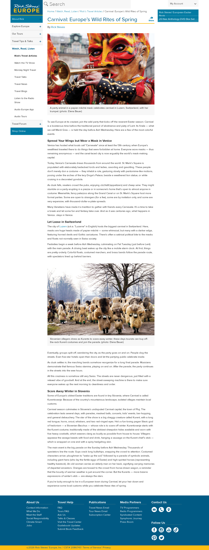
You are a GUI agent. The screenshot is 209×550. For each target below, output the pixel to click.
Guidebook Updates (69, 525)
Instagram (161, 530)
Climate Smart (34, 522)
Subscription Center (100, 514)
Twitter (161, 537)
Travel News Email (99, 507)
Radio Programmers (131, 511)
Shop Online (19, 131)
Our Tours (17, 33)
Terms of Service (92, 547)
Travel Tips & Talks (22, 41)
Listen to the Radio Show (24, 100)
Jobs (29, 525)
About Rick (18, 19)
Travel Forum (19, 123)
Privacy (107, 547)
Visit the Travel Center (69, 522)
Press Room (126, 522)
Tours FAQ (63, 511)
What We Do (33, 511)
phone (161, 509)
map (169, 509)
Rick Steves (58, 27)
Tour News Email (98, 511)
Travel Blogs (20, 91)
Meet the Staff (34, 514)
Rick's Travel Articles (91, 11)
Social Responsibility (37, 518)
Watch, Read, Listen (67, 11)
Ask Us (62, 514)
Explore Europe (20, 26)
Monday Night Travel (25, 70)
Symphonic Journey (131, 518)
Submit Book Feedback (70, 529)
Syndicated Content (131, 514)
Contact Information (37, 507)
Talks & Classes (66, 518)
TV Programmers (129, 507)
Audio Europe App (24, 109)
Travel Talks (20, 77)
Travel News (20, 84)
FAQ (60, 507)
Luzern (63, 226)
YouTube (169, 530)
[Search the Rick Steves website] (87, 4)
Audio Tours (20, 116)
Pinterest (154, 537)
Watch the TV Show (24, 63)
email (154, 509)
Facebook (154, 530)
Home (50, 11)
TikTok (176, 530)
